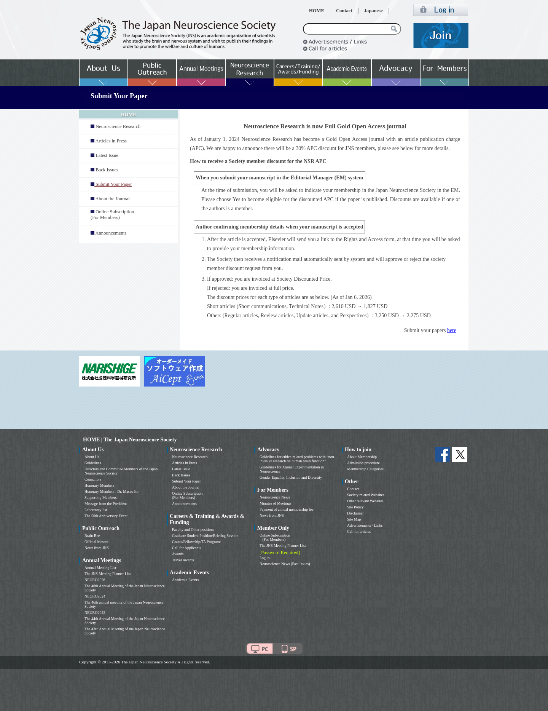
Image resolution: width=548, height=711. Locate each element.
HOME (316, 10)
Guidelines (92, 463)
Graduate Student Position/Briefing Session (205, 536)
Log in (264, 558)
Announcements (110, 233)
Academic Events (185, 580)
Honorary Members (99, 485)
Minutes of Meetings (275, 503)
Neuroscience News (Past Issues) (285, 564)
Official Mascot (96, 542)
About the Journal (112, 198)
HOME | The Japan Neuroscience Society (130, 440)
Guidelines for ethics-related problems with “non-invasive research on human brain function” (297, 459)
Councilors (92, 479)
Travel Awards (183, 560)
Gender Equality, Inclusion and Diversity (291, 477)
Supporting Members (100, 497)
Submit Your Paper (186, 481)
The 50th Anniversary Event (105, 516)
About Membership (362, 457)
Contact (344, 10)
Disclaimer (355, 513)
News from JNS (96, 548)
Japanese (373, 10)
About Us (91, 457)
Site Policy (355, 507)
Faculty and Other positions (193, 529)
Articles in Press (111, 141)
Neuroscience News (275, 497)
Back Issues (107, 170)
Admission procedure (363, 463)
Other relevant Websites (365, 501)
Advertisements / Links (364, 525)
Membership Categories (365, 469)
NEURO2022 (94, 612)
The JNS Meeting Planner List (107, 574)
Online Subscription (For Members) (112, 214)
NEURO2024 (94, 596)
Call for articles (359, 531)
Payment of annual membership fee (287, 509)
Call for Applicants (186, 548)
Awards (177, 554)
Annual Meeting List (100, 568)
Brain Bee (92, 536)
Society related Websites (365, 495)
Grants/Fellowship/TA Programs (196, 542)
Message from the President (105, 504)
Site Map (354, 519)
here (451, 330)
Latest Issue (107, 155)
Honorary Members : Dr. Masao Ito (111, 491)
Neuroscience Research (118, 126)
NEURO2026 (94, 580)
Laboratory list (95, 510)
